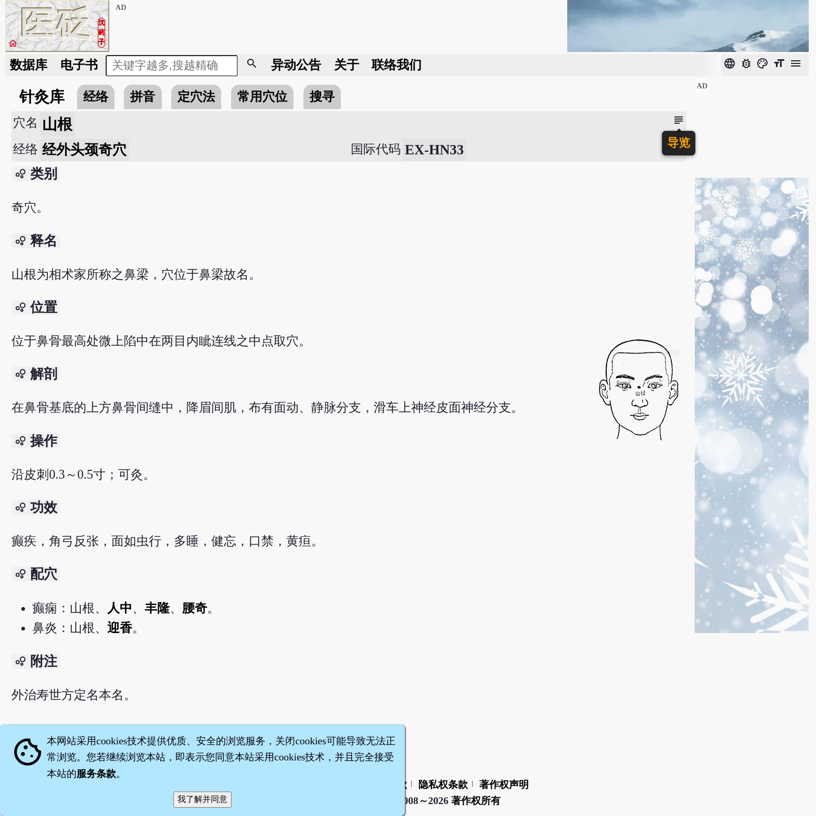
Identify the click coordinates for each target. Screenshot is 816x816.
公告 (296, 65)
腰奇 (194, 608)
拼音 (142, 96)
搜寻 (322, 96)
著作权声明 (504, 784)
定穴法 (196, 96)
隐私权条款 (443, 784)
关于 (346, 65)
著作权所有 (476, 800)
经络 (95, 96)
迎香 (119, 628)
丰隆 (157, 608)
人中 (119, 608)
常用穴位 (262, 96)
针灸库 (42, 96)
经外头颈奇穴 (84, 149)
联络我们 (397, 65)
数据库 (28, 65)
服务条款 (96, 773)
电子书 (79, 65)
